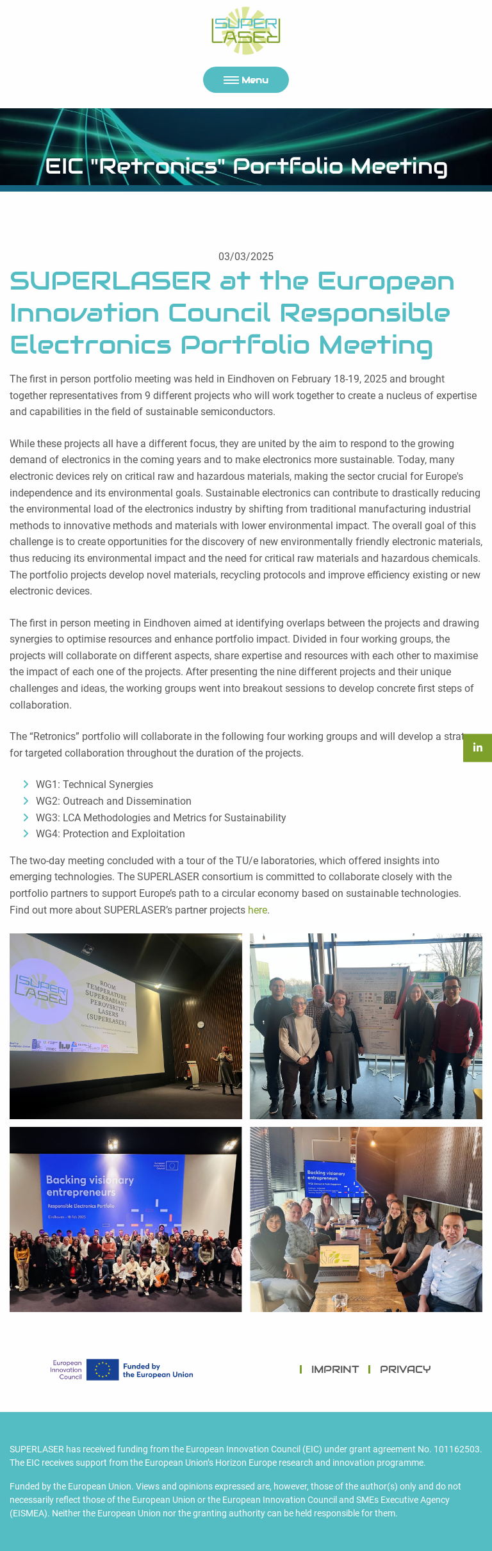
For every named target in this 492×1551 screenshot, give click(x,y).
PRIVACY (405, 1369)
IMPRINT (335, 1369)
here (257, 910)
